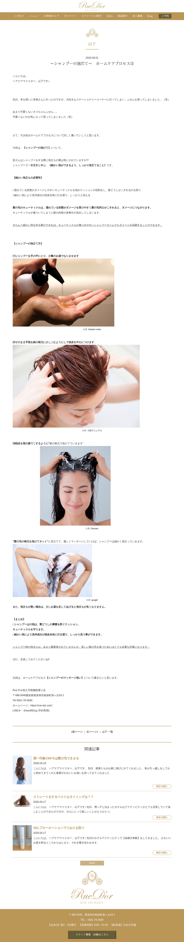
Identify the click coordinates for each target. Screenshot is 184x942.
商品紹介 (122, 16)
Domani (94, 528)
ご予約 (165, 16)
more (92, 862)
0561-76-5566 (96, 919)
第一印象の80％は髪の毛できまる (56, 758)
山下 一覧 (107, 731)
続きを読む (161, 786)
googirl (95, 600)
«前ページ (77, 731)
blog (150, 16)
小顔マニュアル (94, 430)
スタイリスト (91, 16)
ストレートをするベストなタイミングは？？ (63, 796)
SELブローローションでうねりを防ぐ (58, 828)
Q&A (109, 16)
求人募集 (137, 16)
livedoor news (94, 329)
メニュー (34, 16)
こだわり (19, 16)
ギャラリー (70, 16)
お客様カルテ (51, 16)
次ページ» (92, 731)
